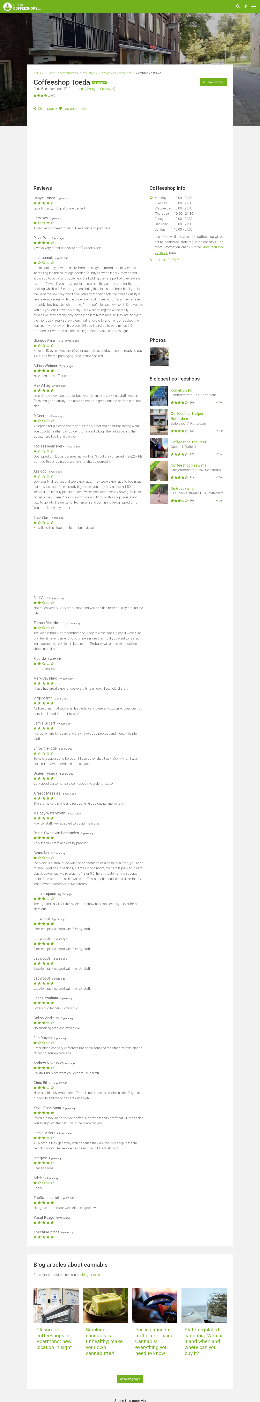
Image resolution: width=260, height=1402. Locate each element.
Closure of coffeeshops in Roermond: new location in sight (54, 1338)
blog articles (91, 1275)
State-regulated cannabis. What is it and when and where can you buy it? (204, 1341)
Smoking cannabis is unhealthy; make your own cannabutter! (104, 1341)
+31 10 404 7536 (167, 260)
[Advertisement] (130, 149)
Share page (44, 109)
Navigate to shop (74, 109)
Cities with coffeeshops (61, 72)
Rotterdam (90, 72)
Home (37, 72)
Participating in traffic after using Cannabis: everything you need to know (154, 1341)
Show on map (213, 82)
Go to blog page (130, 1379)
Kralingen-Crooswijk (117, 72)
